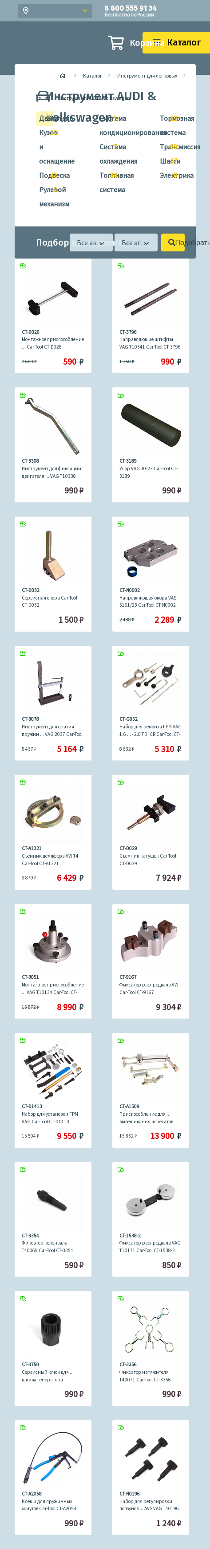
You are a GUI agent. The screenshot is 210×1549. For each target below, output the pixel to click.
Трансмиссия (165, 147)
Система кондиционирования (104, 124)
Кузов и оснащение (44, 145)
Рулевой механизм (44, 195)
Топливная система (104, 181)
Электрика (165, 175)
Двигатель (44, 118)
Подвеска (44, 175)
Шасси (165, 161)
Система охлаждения (104, 152)
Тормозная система (165, 124)
